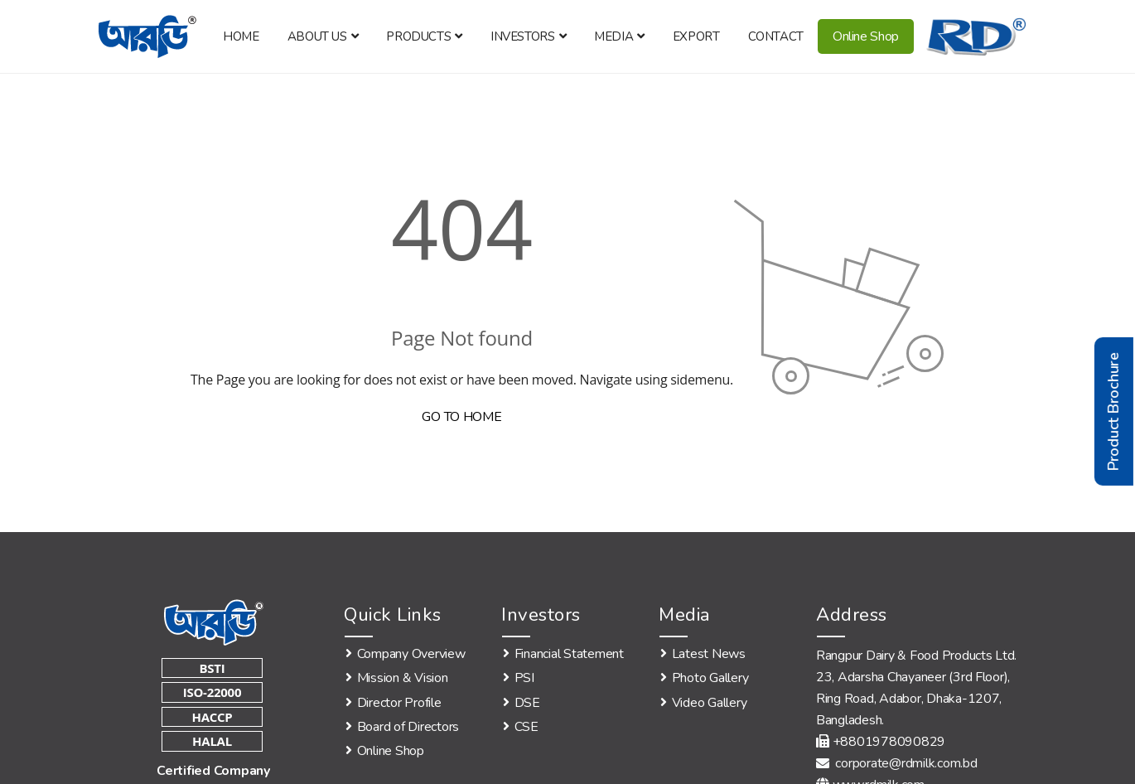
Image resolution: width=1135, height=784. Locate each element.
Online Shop (866, 36)
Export (696, 36)
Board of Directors (408, 727)
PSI (524, 678)
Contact (776, 36)
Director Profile (399, 703)
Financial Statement (569, 654)
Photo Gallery (710, 678)
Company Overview (411, 654)
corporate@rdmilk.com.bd (897, 763)
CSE (526, 727)
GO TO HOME (461, 417)
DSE (527, 703)
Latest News (709, 654)
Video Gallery (709, 703)
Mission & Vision (402, 678)
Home (240, 36)
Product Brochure (1113, 411)
